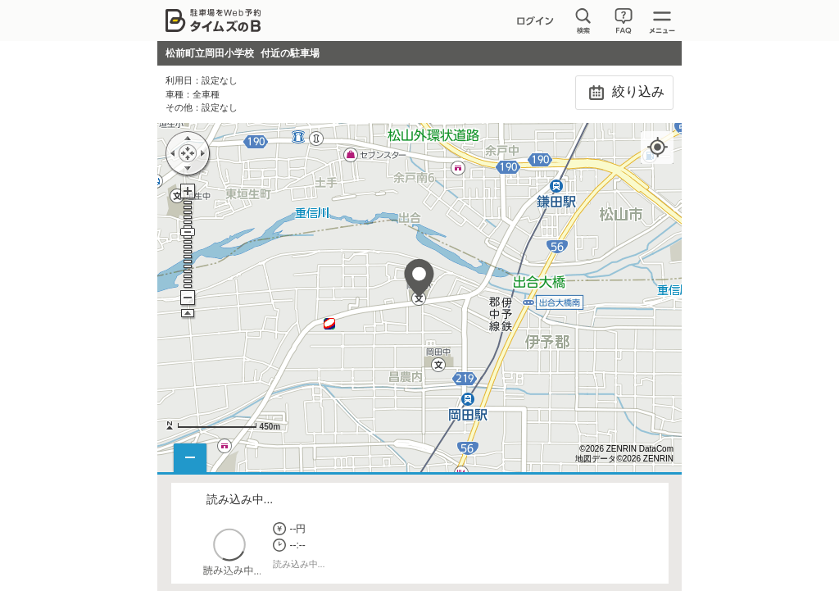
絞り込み (624, 92)
